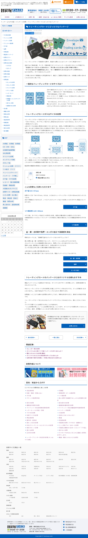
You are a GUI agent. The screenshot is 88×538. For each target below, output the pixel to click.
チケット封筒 (10, 90)
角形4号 (11, 454)
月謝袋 (61, 390)
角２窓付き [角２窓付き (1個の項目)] (6, 204)
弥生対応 (24, 475)
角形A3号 (24, 492)
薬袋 (60, 418)
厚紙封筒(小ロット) (51, 516)
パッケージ (38, 33)
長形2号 (24, 459)
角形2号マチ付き (26, 482)
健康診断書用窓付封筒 (66, 405)
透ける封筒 (30, 430)
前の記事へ (31, 337)
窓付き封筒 (30, 403)
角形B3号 (36, 492)
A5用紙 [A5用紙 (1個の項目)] (11, 144)
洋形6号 (36, 468)
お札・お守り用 (13, 487)
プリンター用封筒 (8, 43)
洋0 (10, 516)
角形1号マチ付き (13, 482)
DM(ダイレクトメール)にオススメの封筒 (40, 425)
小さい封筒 (9, 495)
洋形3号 (73, 466)
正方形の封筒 (31, 433)
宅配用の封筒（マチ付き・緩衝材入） (71, 423)
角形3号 (73, 452)
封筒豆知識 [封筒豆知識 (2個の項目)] (15, 192)
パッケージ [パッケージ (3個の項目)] (6, 176)
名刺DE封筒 (25, 497)
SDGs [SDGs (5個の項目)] (12, 147)
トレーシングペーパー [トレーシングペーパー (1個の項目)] (10, 172)
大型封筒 (62, 413)
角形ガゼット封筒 (32, 428)
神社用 (8, 485)
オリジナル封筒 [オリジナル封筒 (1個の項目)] (8, 156)
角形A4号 (61, 452)
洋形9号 (61, 468)
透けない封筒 (63, 430)
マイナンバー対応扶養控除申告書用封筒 (72, 408)
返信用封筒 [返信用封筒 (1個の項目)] (15, 204)
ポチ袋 (75, 207)
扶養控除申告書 (13, 477)
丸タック (9, 68)
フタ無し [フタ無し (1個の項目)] (15, 176)
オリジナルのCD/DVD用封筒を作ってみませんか (43, 355)
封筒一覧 (32, 17)
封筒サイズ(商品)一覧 (13, 447)
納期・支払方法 (44, 17)
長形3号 (36, 459)
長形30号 (73, 459)
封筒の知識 (7, 74)
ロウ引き (9, 65)
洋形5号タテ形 (50, 461)
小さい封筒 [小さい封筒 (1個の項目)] (6, 195)
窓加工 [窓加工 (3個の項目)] (15, 198)
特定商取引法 (69, 524)
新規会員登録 (57, 2)
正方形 (8, 500)
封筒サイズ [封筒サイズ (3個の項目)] (6, 192)
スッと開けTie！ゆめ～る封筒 (69, 425)
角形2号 (36, 452)
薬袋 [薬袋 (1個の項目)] (4, 201)
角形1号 (24, 452)
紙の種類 (6, 131)
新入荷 (8, 511)
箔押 (75, 264)
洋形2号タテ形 (25, 461)
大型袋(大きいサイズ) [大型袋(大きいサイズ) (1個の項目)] (10, 188)
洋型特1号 (36, 466)
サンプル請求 (68, 17)
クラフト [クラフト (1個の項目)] (18, 166)
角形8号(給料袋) (63, 454)
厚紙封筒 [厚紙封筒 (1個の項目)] (12, 185)
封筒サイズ (7, 77)
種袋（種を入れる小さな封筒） (69, 437)
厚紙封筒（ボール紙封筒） (67, 393)
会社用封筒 (30, 390)
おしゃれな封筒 (11, 82)
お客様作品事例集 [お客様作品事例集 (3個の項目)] (9, 150)
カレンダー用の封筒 (33, 349)
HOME (7, 17)
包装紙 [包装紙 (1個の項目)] (5, 185)
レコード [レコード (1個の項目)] (6, 182)
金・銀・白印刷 (75, 258)
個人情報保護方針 (71, 527)
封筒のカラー (7, 57)
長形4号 (48, 459)
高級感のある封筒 (11, 106)
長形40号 (11, 461)
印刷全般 (6, 52)
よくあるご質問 (56, 17)
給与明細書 (9, 473)
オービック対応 (38, 475)
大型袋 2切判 (12, 492)
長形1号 (11, 459)
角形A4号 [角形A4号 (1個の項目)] (10, 201)
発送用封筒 (7, 120)
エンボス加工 (75, 270)
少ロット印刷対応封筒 (12, 514)
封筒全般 (6, 79)
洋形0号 (11, 466)
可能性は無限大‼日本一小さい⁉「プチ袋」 (73, 428)
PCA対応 (11, 475)
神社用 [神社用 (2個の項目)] (9, 198)
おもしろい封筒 (11, 85)
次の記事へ (80, 337)
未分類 (5, 108)
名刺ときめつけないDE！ (67, 415)
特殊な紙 (6, 117)
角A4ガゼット (50, 482)
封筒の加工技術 (8, 63)
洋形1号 (24, 466)
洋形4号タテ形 (38, 461)
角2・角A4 (37, 516)
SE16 (23, 502)
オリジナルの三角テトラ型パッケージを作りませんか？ (45, 351)
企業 (5, 49)
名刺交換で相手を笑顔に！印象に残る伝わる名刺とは (44, 358)
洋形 (7, 464)
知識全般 (6, 122)
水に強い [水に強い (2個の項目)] (15, 195)
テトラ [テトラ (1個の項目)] (12, 169)
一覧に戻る (56, 337)
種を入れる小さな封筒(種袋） (36, 353)
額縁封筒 (11, 470)
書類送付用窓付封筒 (33, 405)
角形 (7, 450)
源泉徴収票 (74, 475)
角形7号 (48, 454)
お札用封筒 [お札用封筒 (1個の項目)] (6, 153)
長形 (7, 457)
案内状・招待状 (32, 420)
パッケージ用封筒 (65, 410)
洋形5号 (24, 468)
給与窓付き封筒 (64, 403)
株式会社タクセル (71, 522)
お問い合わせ (80, 17)
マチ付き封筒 (31, 413)
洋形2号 (48, 466)
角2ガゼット (37, 482)
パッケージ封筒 (29, 33)
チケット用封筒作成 (33, 398)
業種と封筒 (7, 111)
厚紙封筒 (9, 96)
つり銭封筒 (75, 225)
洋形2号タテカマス (64, 466)
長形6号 (61, 459)
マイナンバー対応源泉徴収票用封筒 (38, 408)
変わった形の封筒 (32, 423)
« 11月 (3, 235)
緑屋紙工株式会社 (39, 531)
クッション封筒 (8, 38)
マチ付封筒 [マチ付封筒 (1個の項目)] (12, 179)
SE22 (10, 502)
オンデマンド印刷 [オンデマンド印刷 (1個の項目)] (9, 160)
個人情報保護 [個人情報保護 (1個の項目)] (14, 182)
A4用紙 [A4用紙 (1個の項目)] (5, 144)
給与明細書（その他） (65, 475)
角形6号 (36, 454)
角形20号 (48, 452)
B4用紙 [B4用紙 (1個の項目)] (17, 144)
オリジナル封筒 (11, 88)
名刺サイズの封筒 (32, 415)
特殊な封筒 (7, 114)
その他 (23, 487)
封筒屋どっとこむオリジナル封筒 (13, 99)
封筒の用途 (7, 71)
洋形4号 (11, 468)
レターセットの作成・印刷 (35, 410)
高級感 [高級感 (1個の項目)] (5, 208)
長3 (22, 516)
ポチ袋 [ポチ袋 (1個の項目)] (5, 179)
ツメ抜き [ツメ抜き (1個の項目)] (6, 169)
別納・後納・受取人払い (34, 393)
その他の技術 (7, 35)
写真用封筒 (62, 420)
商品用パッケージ (8, 54)
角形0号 (11, 452)
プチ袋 (36, 497)
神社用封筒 (30, 418)
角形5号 (24, 454)
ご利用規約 (69, 530)
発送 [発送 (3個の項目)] (4, 198)
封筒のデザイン (8, 60)
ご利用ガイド (19, 17)
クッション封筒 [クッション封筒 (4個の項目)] (8, 166)
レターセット (10, 93)
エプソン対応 (50, 475)
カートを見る (81, 2)
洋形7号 (48, 468)
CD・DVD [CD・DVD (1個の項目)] (6, 147)
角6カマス (74, 468)
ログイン (69, 2)
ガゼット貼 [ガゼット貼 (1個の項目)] (6, 163)
